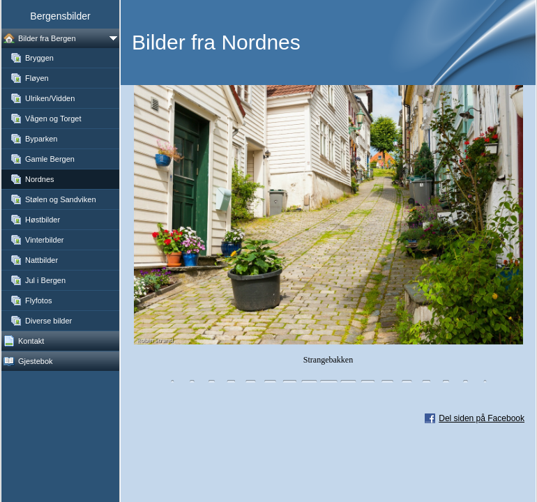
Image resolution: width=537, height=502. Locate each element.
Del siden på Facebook (481, 418)
